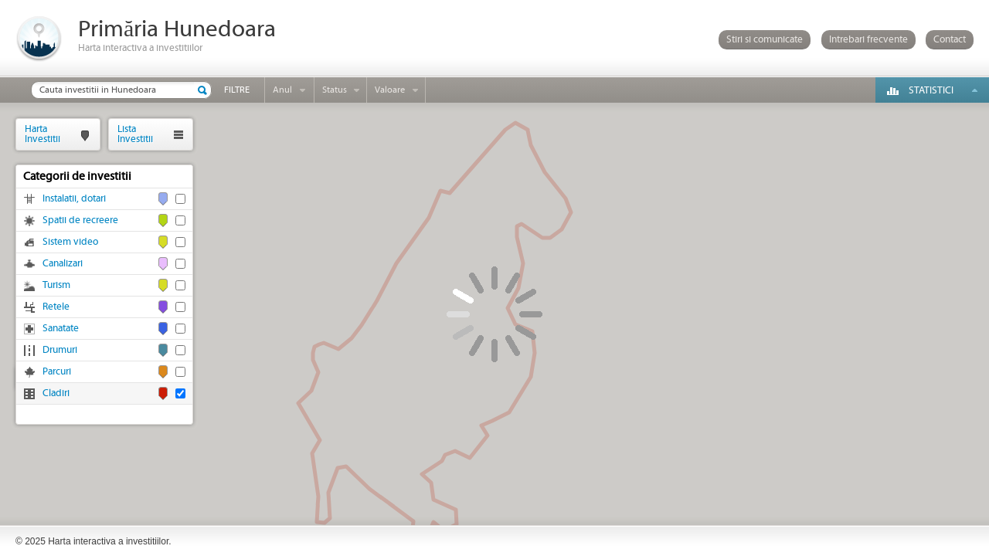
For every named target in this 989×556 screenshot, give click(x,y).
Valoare (390, 90)
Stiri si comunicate (764, 40)
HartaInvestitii (42, 134)
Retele (56, 307)
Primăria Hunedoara (177, 29)
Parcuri (56, 372)
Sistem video (70, 242)
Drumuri (59, 350)
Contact (949, 40)
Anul (282, 90)
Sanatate (60, 328)
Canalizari (62, 264)
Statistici (931, 91)
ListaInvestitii (135, 134)
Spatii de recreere (80, 220)
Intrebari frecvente (868, 40)
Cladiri (56, 393)
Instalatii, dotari (74, 199)
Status (334, 90)
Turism (56, 285)
